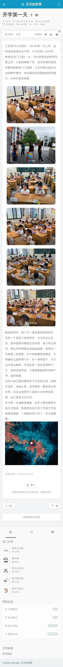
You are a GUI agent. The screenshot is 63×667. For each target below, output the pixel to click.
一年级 (41, 24)
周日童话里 (18, 578)
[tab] (10, 532)
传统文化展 (18, 548)
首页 (9, 34)
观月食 (15, 558)
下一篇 (54, 505)
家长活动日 (18, 588)
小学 (35, 24)
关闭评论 (10, 24)
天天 (8, 21)
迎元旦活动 (18, 568)
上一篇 (8, 505)
